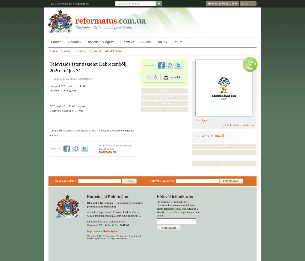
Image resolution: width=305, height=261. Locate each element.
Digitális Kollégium (100, 42)
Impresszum (94, 231)
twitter (84, 148)
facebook (66, 148)
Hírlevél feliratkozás (161, 181)
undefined (224, 146)
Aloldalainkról (113, 51)
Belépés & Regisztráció (222, 3)
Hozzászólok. (108, 152)
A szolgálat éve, (205, 120)
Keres (129, 181)
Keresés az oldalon (64, 181)
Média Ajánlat (110, 231)
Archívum (248, 125)
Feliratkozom (231, 181)
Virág (76, 3)
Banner (224, 163)
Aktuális (145, 42)
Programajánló (164, 97)
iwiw (75, 148)
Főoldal (56, 42)
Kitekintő (79, 51)
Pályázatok (94, 51)
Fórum (177, 42)
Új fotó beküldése (231, 125)
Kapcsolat (248, 3)
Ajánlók (65, 51)
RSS (218, 135)
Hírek (53, 51)
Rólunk (162, 42)
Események (204, 135)
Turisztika (127, 42)
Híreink (164, 90)
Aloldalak (74, 42)
